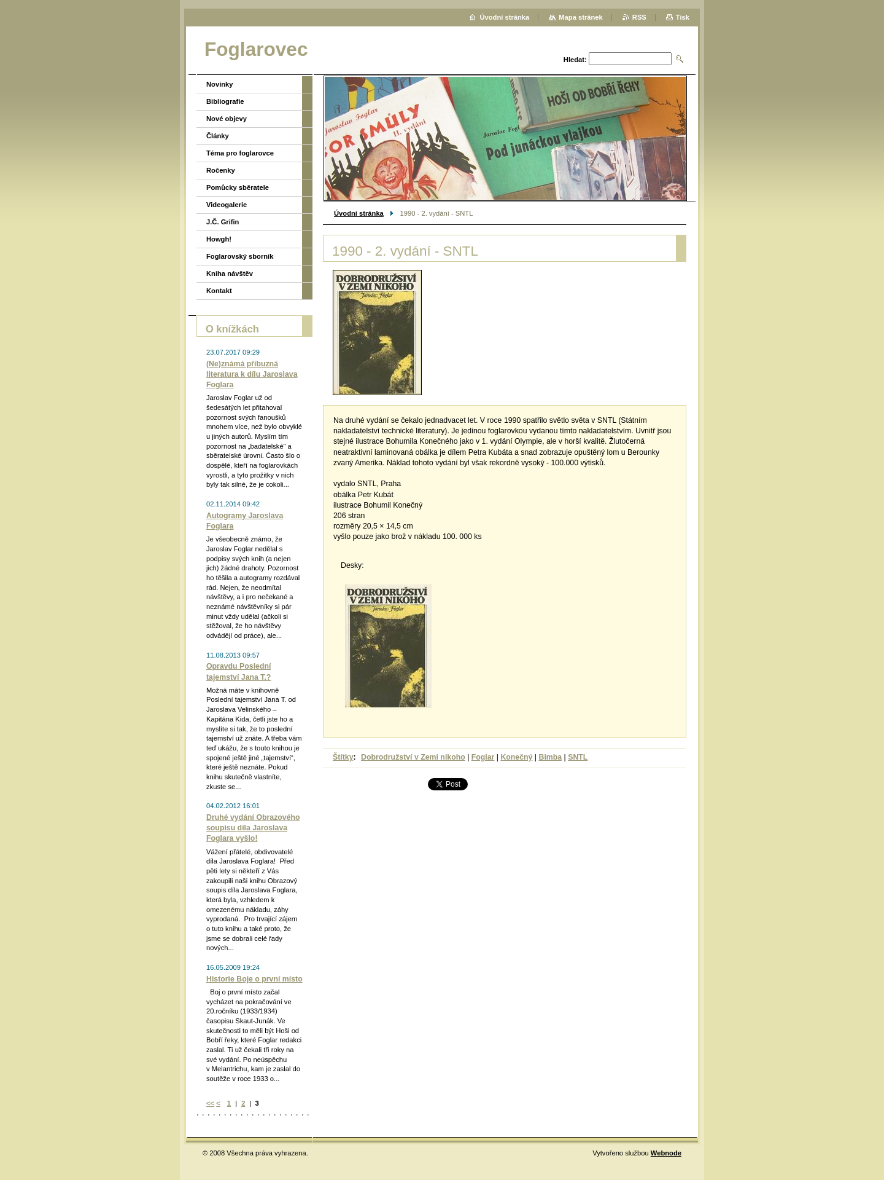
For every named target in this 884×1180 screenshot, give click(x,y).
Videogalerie (226, 204)
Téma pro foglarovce (240, 153)
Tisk (682, 17)
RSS (639, 17)
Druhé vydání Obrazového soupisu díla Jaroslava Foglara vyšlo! (253, 828)
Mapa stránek (581, 17)
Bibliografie (225, 101)
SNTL (577, 757)
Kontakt (219, 290)
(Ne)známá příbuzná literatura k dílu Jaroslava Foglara (252, 374)
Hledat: (575, 59)
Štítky (343, 757)
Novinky (219, 84)
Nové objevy (226, 118)
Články (217, 136)
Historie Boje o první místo (254, 979)
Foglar (483, 757)
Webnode (666, 1153)
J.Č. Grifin (222, 222)
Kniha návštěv (229, 273)
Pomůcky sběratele (237, 187)
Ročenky (220, 170)
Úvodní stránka (359, 213)
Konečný (516, 757)
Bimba (550, 757)
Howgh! (218, 239)
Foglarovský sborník (239, 256)
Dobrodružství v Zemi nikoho (413, 757)
